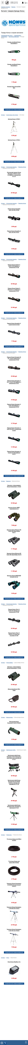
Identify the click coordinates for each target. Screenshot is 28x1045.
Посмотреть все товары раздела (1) (14, 198)
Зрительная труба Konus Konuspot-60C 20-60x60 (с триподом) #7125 (14, 806)
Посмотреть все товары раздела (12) (14, 598)
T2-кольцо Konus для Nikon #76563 (14, 839)
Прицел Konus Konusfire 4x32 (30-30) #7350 (14, 209)
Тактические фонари (14, 36)
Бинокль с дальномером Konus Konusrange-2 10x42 (14, 486)
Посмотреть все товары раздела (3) (14, 109)
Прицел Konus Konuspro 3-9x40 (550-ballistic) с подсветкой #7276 (14, 406)
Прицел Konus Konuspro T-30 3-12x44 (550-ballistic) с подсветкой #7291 (14, 382)
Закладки (26, 1042)
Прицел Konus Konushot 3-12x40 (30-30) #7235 (14, 324)
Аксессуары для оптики (12, 115)
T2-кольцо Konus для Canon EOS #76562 (14, 862)
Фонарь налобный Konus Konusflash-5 (14, 42)
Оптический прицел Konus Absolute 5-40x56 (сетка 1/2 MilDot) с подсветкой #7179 (14, 174)
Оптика (3, 115)
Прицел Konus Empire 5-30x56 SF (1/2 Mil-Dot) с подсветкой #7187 (14, 290)
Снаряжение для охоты (7, 35)
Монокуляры (9, 717)
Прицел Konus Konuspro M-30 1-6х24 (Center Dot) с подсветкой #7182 (14, 358)
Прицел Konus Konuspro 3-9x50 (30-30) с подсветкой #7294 (14, 429)
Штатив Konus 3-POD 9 (14, 119)
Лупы (7, 957)
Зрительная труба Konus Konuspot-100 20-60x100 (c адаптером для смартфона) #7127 (14, 757)
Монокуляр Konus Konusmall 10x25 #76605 (14, 722)
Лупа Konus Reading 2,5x (14, 962)
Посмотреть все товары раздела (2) (14, 254)
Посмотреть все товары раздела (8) (14, 952)
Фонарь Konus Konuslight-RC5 (14, 87)
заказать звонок (6, 1043)
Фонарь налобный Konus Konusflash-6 (14, 65)
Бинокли (8, 481)
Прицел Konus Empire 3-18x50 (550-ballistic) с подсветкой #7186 (14, 266)
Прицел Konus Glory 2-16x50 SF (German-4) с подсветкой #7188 (14, 611)
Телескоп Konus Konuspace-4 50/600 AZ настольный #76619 (14, 885)
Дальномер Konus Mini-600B (14, 689)
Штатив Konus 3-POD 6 (14, 140)
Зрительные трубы (11, 750)
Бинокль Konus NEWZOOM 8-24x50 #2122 (14, 576)
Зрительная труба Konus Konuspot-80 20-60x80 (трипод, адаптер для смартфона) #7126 (14, 782)
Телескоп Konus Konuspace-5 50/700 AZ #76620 (14, 930)
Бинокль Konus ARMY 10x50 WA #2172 (14, 508)
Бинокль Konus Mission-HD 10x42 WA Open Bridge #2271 (14, 531)
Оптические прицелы (11, 167)
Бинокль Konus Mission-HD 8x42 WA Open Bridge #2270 (14, 554)
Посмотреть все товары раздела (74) (14, 161)
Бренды (13, 7)
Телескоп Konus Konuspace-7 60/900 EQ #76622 (14, 907)
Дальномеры (9, 662)
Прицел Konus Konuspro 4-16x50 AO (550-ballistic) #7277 (14, 453)
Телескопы (9, 834)
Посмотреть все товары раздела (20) (14, 475)
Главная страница (5, 7)
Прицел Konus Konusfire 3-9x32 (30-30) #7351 (14, 231)
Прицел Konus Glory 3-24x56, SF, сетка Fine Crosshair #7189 (14, 634)
